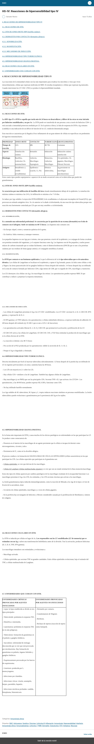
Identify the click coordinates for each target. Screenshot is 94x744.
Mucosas (74, 726)
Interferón (79, 723)
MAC (11, 723)
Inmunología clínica (17, 719)
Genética (26, 723)
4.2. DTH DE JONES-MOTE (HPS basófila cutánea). (21, 32)
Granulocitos (54, 726)
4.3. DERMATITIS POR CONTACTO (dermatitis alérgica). (23, 37)
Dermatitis (45, 726)
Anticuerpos (18, 723)
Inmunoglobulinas (22, 726)
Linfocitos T (33, 726)
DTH (61, 726)
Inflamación (49, 723)
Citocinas (32, 723)
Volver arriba (88, 734)
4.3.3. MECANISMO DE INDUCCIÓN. (16, 51)
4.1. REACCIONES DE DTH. (13, 27)
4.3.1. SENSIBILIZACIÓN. (12, 41)
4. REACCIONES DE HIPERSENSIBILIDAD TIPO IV (22, 22)
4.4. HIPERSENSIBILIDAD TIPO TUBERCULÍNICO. (22, 56)
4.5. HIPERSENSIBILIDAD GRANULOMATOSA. (20, 61)
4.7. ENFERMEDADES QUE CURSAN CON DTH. (21, 71)
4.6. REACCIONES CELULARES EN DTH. (18, 66)
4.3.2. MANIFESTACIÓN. (11, 46)
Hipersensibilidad (69, 723)
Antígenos (66, 726)
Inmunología (58, 723)
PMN (40, 726)
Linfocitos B (40, 723)
